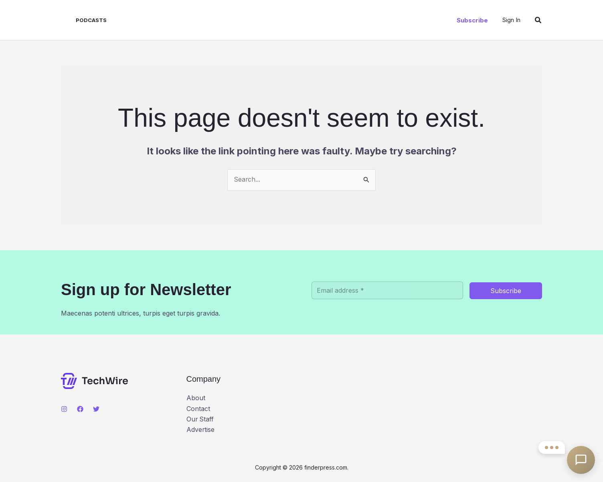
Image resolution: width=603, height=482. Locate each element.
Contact (198, 409)
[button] (472, 20)
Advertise (200, 430)
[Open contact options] (581, 460)
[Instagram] (64, 409)
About (195, 399)
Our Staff (200, 419)
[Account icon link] (511, 19)
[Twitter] (96, 409)
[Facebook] (80, 409)
